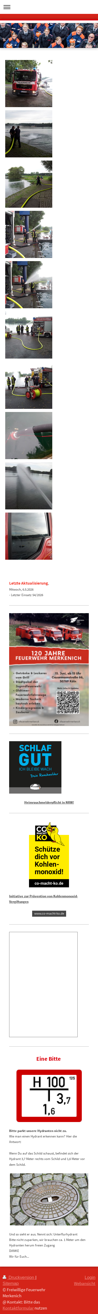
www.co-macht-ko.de (49, 913)
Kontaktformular (18, 1308)
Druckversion (19, 1277)
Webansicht (84, 1283)
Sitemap (11, 1283)
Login (90, 1277)
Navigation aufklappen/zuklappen (49, 7)
